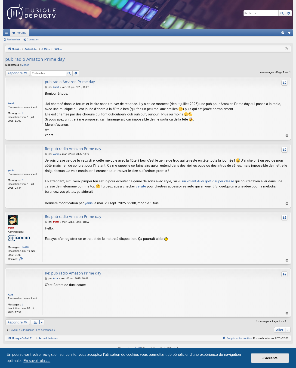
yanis (11, 170)
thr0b (11, 227)
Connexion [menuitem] (290, 33)
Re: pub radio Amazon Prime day (73, 148)
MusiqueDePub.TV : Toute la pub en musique (40, 32)
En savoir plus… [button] (36, 361)
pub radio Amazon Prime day (35, 59)
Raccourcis (7, 33)
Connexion (33, 39)
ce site (141, 186)
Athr (10, 294)
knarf (11, 103)
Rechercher (13, 39)
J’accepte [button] (270, 358)
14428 (25, 247)
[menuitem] (282, 32)
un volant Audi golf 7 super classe (208, 181)
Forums (82, 32)
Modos (25, 64)
